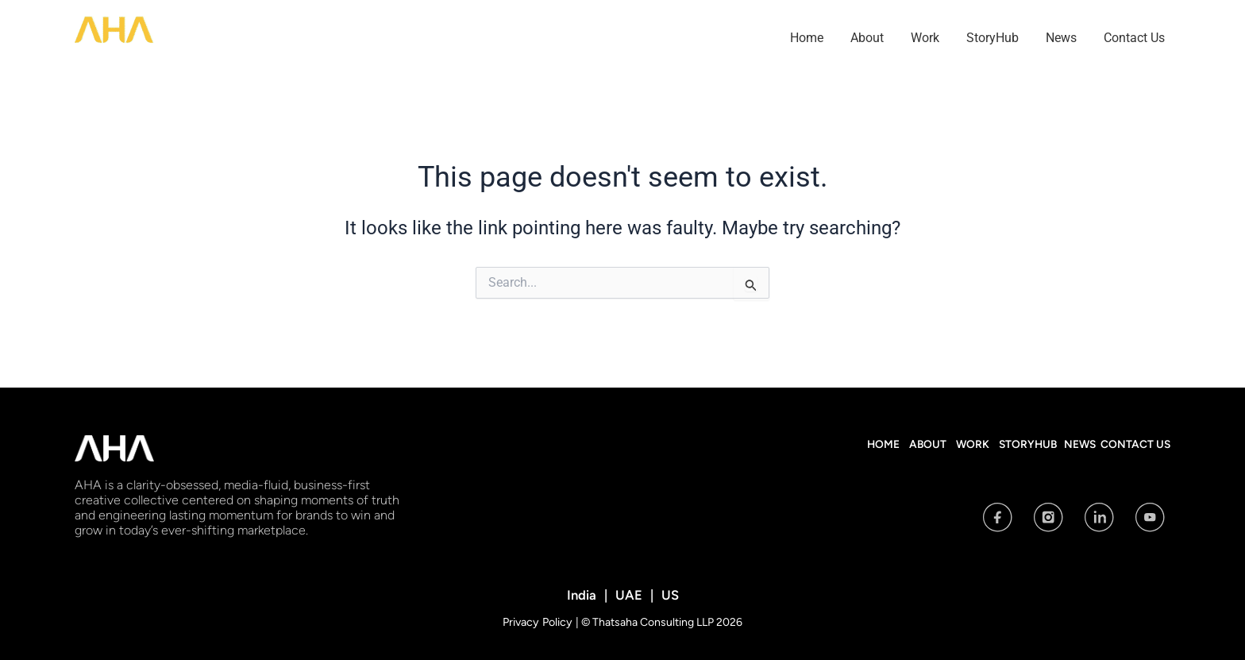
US (668, 594)
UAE (628, 594)
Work (925, 37)
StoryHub (992, 37)
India (583, 594)
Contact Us (1134, 37)
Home (806, 37)
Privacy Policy (539, 621)
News (1061, 37)
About (867, 37)
